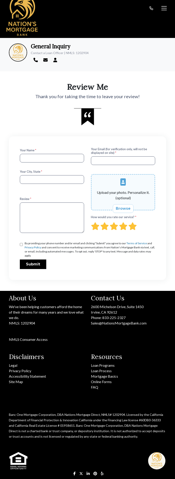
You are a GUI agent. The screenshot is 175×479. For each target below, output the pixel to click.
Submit (33, 264)
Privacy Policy (33, 247)
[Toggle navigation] (164, 8)
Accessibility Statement (27, 376)
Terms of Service (136, 243)
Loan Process (101, 371)
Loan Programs (103, 365)
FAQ (94, 387)
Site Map (16, 381)
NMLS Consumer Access (28, 339)
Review (25, 199)
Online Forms (101, 381)
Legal (13, 365)
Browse (123, 208)
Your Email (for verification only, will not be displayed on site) (119, 151)
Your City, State (31, 171)
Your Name (28, 150)
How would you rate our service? (113, 217)
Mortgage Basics (104, 376)
